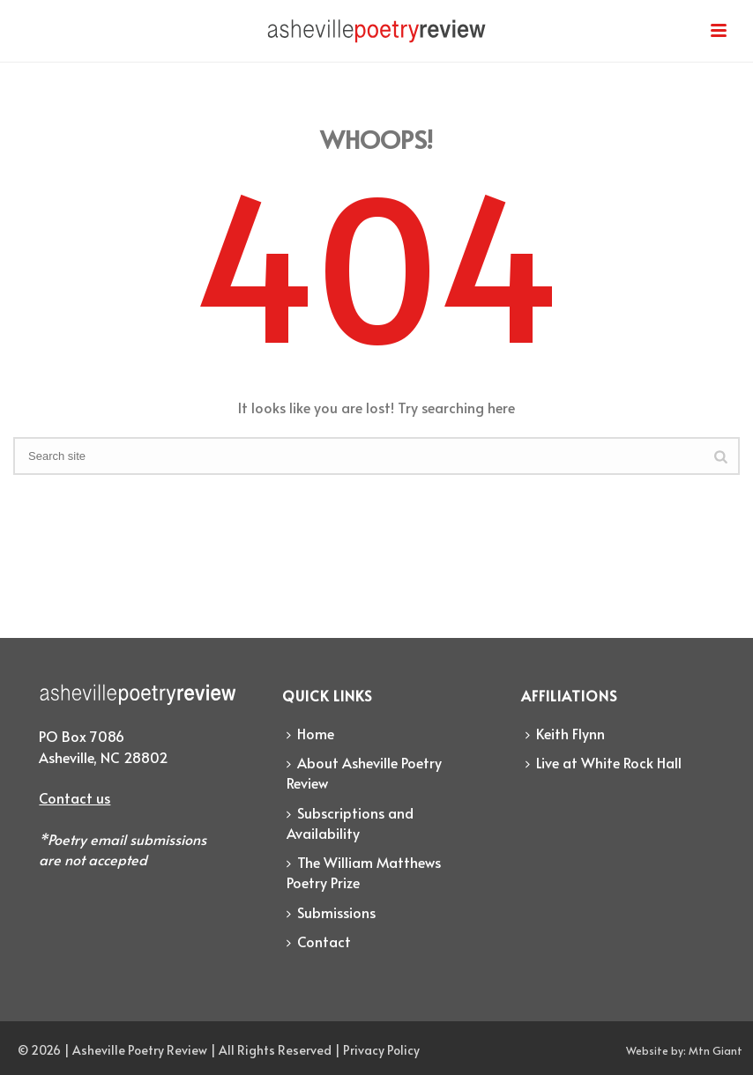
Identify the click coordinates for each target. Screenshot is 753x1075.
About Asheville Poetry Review (364, 772)
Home (310, 733)
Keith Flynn (565, 733)
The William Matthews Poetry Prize (364, 872)
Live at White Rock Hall (604, 762)
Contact (319, 941)
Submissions (331, 912)
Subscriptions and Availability (350, 822)
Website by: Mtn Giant (684, 1050)
